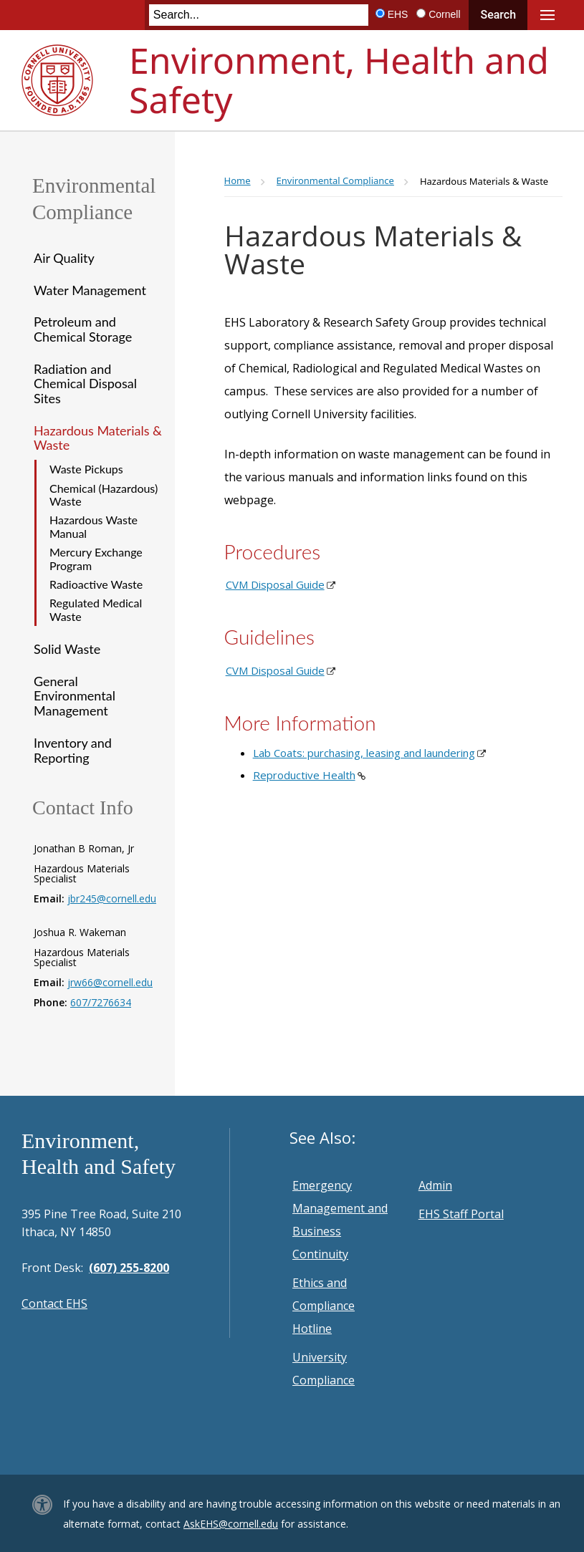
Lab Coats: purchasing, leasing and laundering (364, 753)
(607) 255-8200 (129, 1268)
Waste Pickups (86, 469)
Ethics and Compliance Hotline (323, 1305)
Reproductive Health (304, 775)
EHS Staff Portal (461, 1214)
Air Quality (64, 258)
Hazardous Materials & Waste (98, 438)
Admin (435, 1185)
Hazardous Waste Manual (93, 526)
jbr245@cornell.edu (111, 898)
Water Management (90, 290)
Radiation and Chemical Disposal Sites (85, 383)
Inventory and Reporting (73, 750)
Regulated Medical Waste (95, 609)
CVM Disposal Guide (275, 584)
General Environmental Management (74, 695)
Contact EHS (54, 1303)
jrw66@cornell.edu (110, 982)
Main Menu (547, 15)
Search (498, 14)
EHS (398, 14)
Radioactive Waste (96, 584)
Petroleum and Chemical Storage (83, 329)
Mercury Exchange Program (96, 558)
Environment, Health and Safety (339, 80)
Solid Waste (67, 649)
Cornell (444, 14)
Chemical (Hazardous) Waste (103, 494)
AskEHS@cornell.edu (230, 1524)
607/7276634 (100, 1002)
